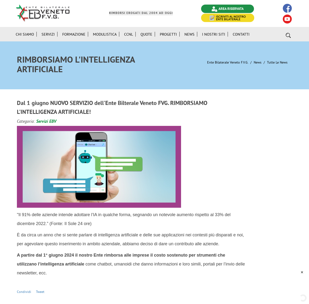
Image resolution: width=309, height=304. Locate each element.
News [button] (189, 34)
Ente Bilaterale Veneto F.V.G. (227, 62)
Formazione (73, 34)
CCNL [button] (128, 34)
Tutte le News (277, 62)
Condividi (24, 292)
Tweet (40, 292)
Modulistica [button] (105, 34)
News (257, 62)
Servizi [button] (48, 34)
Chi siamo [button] (25, 34)
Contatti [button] (241, 34)
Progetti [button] (168, 34)
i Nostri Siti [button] (213, 34)
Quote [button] (146, 34)
